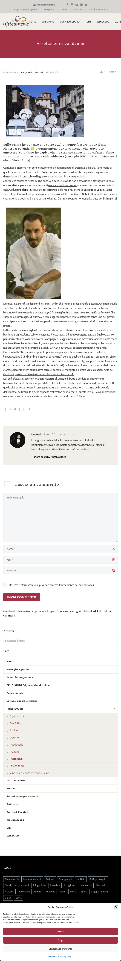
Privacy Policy (65, 956)
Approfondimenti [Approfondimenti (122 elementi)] (32, 878)
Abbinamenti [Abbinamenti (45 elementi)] (12, 878)
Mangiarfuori (26, 72)
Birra (10, 661)
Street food (17, 765)
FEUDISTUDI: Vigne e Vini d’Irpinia (28, 685)
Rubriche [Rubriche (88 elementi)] (50, 891)
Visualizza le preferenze (60, 948)
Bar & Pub (16, 723)
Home (32, 21)
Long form (49, 9)
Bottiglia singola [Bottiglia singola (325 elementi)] (97, 878)
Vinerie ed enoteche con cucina (29, 773)
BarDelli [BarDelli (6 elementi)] (81, 878)
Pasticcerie (16, 744)
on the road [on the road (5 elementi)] (86, 885)
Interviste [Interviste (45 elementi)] (55, 885)
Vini (9, 827)
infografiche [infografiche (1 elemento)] (39, 885)
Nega (60, 940)
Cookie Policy (53, 956)
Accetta (60, 931)
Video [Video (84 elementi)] (8, 897)
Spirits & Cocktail (17, 812)
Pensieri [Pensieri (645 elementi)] (100, 885)
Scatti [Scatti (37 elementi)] (63, 891)
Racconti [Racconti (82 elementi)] (9, 891)
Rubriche (12, 804)
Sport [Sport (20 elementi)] (83, 891)
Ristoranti (39, 72)
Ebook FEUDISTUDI (98, 9)
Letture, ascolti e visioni (22, 701)
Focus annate (15, 693)
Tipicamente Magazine (26, 9)
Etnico (14, 730)
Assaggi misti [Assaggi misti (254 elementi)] (65, 878)
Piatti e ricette (16, 780)
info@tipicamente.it (46, 4)
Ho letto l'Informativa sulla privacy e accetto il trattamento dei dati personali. (51, 585)
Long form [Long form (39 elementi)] (69, 885)
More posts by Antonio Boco (50, 456)
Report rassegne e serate (22, 796)
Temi (88, 21)
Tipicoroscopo (15, 820)
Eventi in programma (20, 677)
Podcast (78, 9)
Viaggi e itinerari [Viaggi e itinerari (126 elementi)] (99, 891)
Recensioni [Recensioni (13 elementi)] (24, 891)
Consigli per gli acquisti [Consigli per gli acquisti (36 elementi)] (17, 885)
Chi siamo (48, 21)
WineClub (103, 21)
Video (64, 9)
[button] (116, 907)
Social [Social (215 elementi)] (73, 891)
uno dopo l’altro (26, 189)
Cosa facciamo (70, 21)
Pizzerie (15, 751)
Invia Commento (21, 597)
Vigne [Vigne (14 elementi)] (19, 897)
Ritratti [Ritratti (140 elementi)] (37, 891)
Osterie (14, 737)
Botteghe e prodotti (19, 669)
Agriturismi (17, 716)
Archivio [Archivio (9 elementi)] (50, 878)
